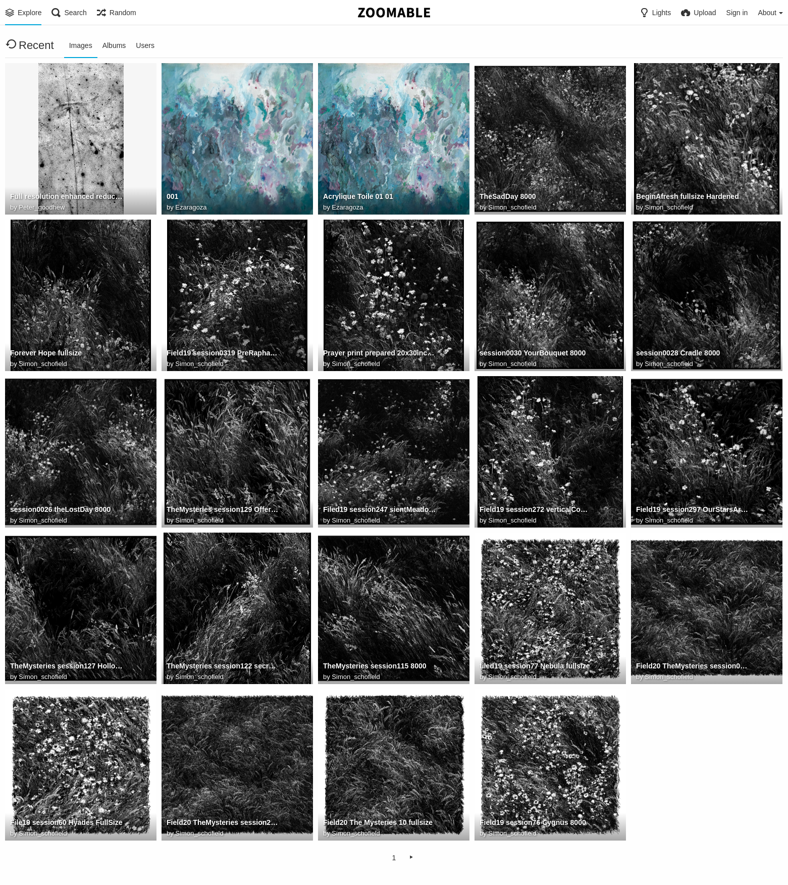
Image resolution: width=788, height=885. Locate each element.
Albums (114, 45)
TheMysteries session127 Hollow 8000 (66, 666)
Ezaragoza (190, 207)
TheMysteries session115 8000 (375, 666)
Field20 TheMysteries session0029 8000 (692, 666)
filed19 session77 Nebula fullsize (535, 666)
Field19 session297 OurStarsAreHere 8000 (692, 509)
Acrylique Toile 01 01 (358, 196)
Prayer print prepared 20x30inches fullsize (379, 353)
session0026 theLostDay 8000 (60, 509)
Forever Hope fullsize (46, 353)
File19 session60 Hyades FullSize (66, 822)
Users (145, 45)
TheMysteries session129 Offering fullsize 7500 (223, 509)
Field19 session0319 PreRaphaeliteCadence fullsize (223, 353)
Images (80, 45)
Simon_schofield (512, 207)
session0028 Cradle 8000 (678, 353)
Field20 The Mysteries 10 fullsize (378, 822)
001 (172, 196)
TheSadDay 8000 (508, 196)
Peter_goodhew (42, 207)
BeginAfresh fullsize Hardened (687, 196)
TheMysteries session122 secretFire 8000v (223, 666)
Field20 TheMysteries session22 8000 (223, 822)
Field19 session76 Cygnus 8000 (533, 822)
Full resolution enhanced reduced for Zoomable (66, 196)
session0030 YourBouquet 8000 (533, 353)
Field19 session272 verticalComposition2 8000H (536, 509)
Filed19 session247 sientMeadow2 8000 (379, 509)
